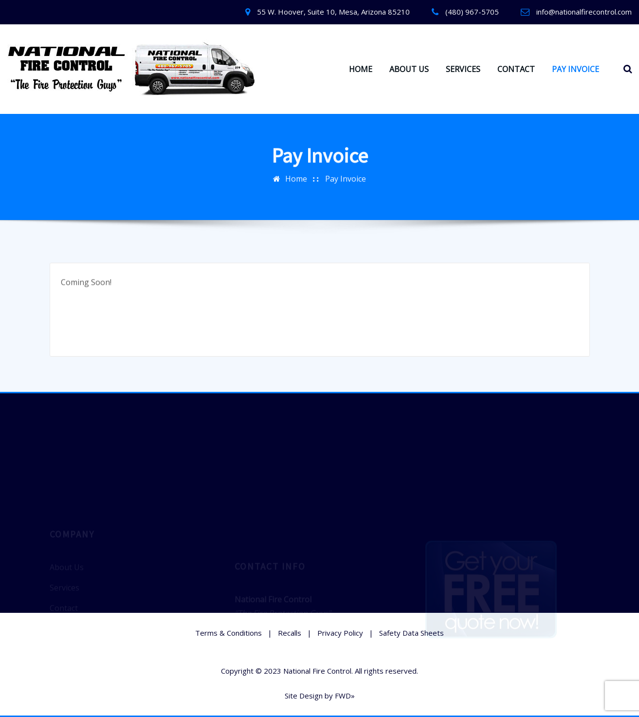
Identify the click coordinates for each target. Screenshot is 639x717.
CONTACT (516, 69)
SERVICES (463, 69)
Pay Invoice (345, 177)
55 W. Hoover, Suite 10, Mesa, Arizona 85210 (333, 12)
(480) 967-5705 (472, 12)
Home (296, 177)
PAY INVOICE (575, 69)
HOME (360, 69)
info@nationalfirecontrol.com (584, 12)
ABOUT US (409, 69)
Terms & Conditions (228, 633)
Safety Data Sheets (411, 633)
